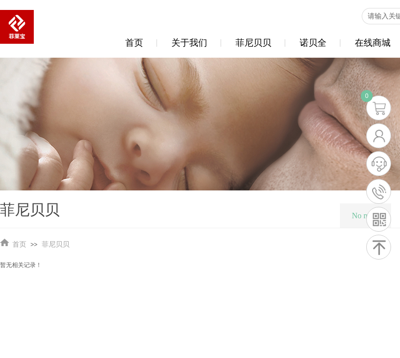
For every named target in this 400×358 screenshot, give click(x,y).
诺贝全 (313, 43)
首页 (19, 244)
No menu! (368, 215)
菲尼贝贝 (56, 244)
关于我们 (189, 43)
